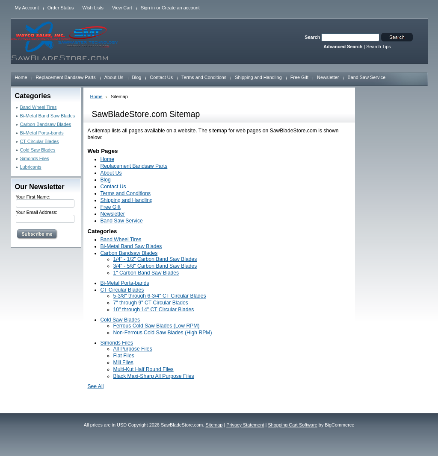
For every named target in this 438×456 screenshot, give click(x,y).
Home (96, 96)
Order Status (60, 7)
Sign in (148, 7)
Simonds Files (34, 158)
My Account (27, 7)
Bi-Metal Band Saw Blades (47, 115)
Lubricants (30, 167)
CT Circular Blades (39, 141)
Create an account (181, 7)
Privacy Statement (245, 424)
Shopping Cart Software (292, 424)
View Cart (122, 7)
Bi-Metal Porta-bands (42, 132)
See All (96, 386)
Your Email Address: (37, 212)
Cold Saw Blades (38, 149)
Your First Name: (33, 196)
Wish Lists (93, 7)
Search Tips (378, 46)
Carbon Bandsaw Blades (45, 124)
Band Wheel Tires (38, 107)
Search (312, 37)
